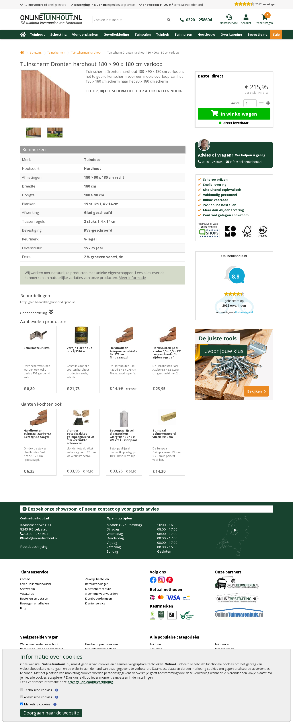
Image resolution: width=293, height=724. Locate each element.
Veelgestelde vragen (39, 637)
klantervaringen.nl (244, 312)
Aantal (235, 103)
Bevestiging (258, 34)
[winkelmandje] (264, 22)
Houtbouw (206, 34)
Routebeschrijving (34, 546)
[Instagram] (161, 579)
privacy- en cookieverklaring (90, 682)
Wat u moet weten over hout (39, 644)
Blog (23, 608)
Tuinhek (162, 34)
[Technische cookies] (21, 689)
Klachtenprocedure (98, 589)
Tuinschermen (56, 52)
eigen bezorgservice (103, 5)
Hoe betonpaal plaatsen (101, 644)
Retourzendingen (97, 584)
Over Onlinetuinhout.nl (35, 584)
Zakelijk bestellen (97, 579)
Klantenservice (34, 572)
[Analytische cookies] (21, 696)
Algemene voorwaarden (101, 594)
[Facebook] (153, 579)
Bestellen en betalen (34, 598)
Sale (276, 34)
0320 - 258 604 (36, 533)
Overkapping (231, 34)
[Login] (246, 19)
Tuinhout (37, 34)
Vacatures (27, 594)
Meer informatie (132, 277)
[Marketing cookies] (21, 704)
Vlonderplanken (85, 34)
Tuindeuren (222, 644)
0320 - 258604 (212, 162)
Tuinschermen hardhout (86, 52)
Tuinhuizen (183, 34)
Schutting (58, 34)
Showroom (27, 589)
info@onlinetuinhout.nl (246, 162)
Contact (25, 579)
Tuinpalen (143, 34)
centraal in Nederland (171, 5)
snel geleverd (43, 5)
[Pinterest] (169, 579)
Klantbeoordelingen (98, 598)
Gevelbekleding (116, 34)
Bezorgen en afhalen (34, 603)
